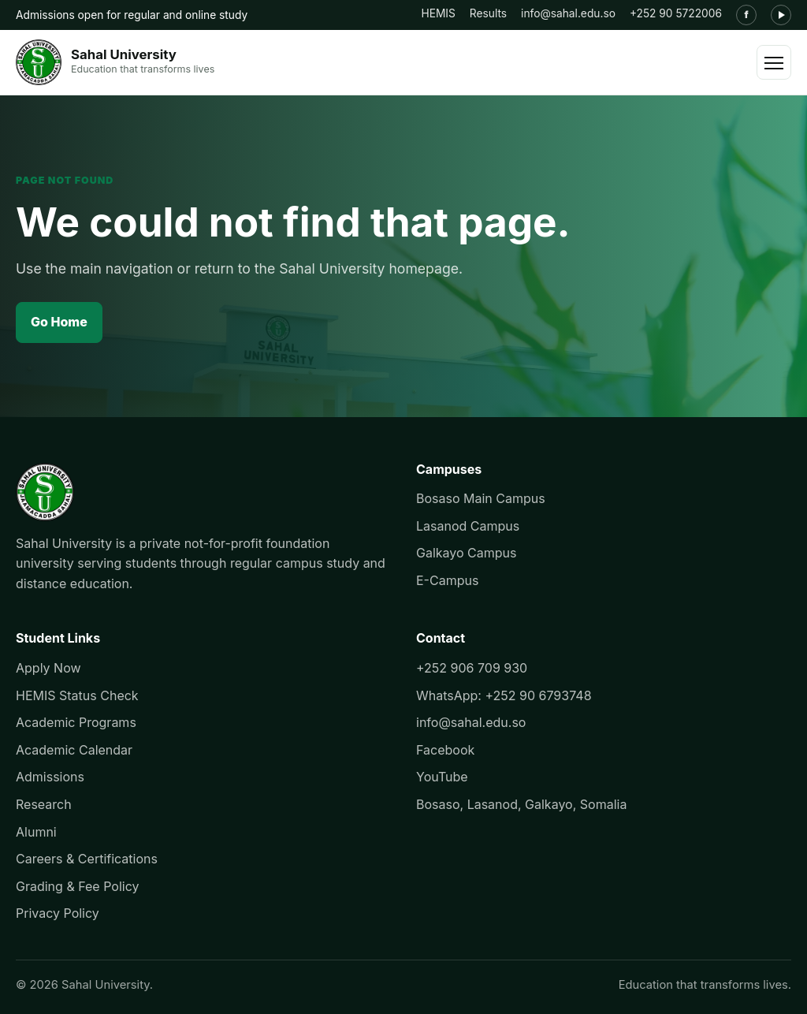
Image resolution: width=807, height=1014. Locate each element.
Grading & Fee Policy (77, 886)
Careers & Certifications (87, 859)
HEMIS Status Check (77, 695)
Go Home (59, 322)
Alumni (36, 832)
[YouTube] (781, 15)
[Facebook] (746, 15)
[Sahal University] (115, 62)
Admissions (50, 777)
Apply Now (48, 668)
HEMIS (438, 13)
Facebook (445, 750)
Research (44, 804)
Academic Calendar (74, 750)
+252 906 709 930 (471, 668)
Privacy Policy (57, 913)
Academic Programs (76, 722)
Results (488, 13)
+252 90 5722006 (676, 13)
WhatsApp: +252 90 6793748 (504, 695)
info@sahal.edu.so (568, 13)
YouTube (442, 777)
